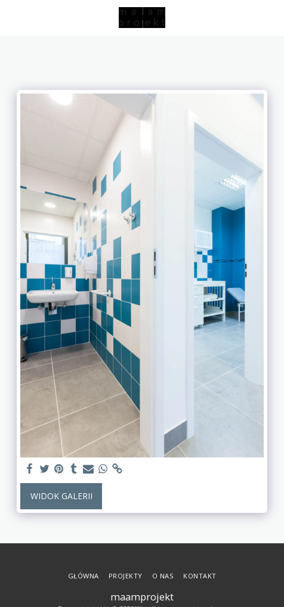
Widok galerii (61, 496)
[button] (13, 17)
